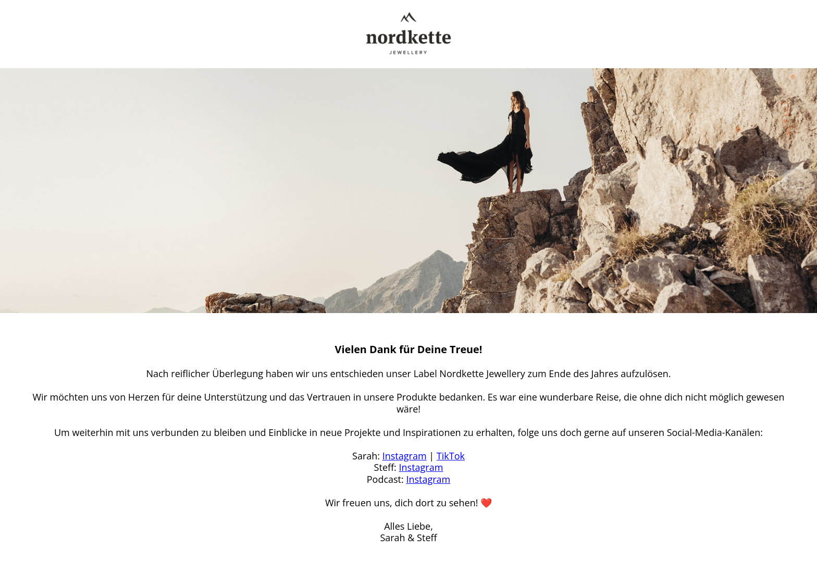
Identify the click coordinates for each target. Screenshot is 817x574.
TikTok (451, 456)
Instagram (404, 456)
